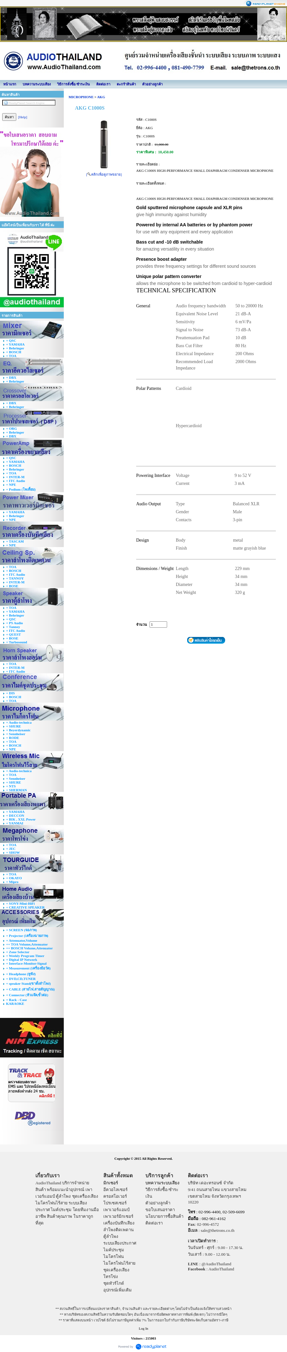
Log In (143, 1328)
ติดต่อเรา (103, 84)
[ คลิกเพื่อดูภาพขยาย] (104, 174)
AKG (101, 97)
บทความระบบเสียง (37, 84)
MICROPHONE (81, 97)
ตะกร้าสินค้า (126, 84)
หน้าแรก (9, 84)
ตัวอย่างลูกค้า (152, 84)
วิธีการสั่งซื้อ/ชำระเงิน (73, 84)
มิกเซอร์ (110, 1182)
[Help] (22, 117)
